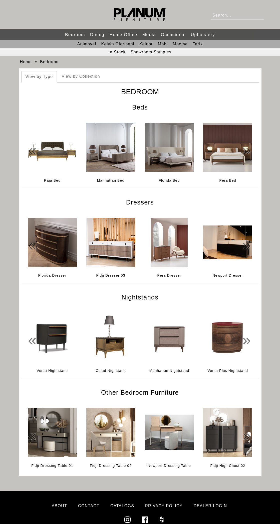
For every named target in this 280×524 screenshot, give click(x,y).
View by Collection (81, 76)
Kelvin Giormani (117, 44)
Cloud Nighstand (111, 371)
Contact (88, 506)
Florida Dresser (52, 275)
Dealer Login (210, 506)
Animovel (86, 44)
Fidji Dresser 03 (110, 275)
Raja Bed (52, 180)
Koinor (146, 44)
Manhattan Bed (111, 180)
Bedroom (75, 34)
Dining (97, 34)
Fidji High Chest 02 (227, 466)
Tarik (198, 44)
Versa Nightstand (52, 371)
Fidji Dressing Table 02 (111, 466)
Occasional (173, 34)
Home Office (123, 34)
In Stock (117, 52)
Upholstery (203, 34)
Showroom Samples (151, 52)
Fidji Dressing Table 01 (52, 466)
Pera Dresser (169, 275)
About (59, 506)
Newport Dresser (227, 275)
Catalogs (122, 506)
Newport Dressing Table (169, 466)
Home (26, 62)
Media (149, 34)
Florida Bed (169, 180)
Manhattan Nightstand (169, 371)
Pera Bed (227, 180)
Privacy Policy (164, 506)
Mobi (163, 44)
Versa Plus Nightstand (228, 371)
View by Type (39, 76)
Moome (180, 44)
